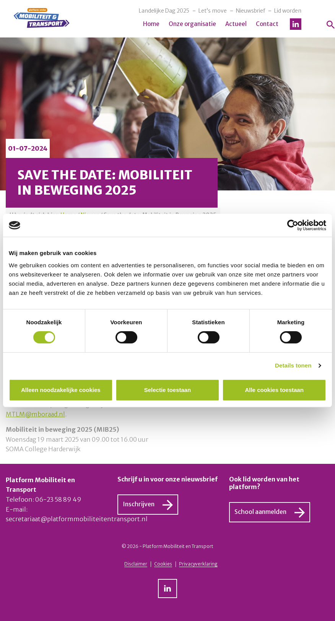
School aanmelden (260, 511)
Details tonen (293, 365)
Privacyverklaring (198, 564)
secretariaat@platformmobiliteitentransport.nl (77, 519)
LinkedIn (295, 24)
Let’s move (212, 10)
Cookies (163, 564)
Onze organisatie (192, 24)
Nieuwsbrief (250, 10)
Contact (267, 24)
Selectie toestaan (167, 390)
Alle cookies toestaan (274, 390)
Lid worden (287, 10)
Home (151, 24)
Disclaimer (135, 564)
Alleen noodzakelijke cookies (61, 390)
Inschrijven (138, 504)
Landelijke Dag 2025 (164, 10)
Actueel (236, 24)
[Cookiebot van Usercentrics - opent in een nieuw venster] (292, 225)
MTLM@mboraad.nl (35, 414)
